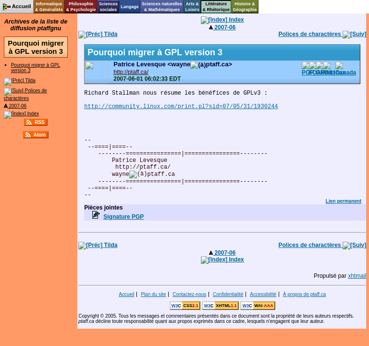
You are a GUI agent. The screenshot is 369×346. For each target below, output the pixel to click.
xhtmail (357, 275)
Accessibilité (263, 294)
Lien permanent (343, 201)
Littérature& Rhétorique (216, 6)
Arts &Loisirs (192, 6)
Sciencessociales (108, 6)
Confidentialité (228, 294)
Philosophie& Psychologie (81, 6)
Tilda (20, 80)
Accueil (126, 294)
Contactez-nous (189, 294)
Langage (129, 6)
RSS (40, 122)
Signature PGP (123, 216)
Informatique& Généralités (49, 6)
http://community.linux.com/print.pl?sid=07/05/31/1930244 (181, 106)
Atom (40, 134)
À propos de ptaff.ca (304, 294)
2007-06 (15, 106)
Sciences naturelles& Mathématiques (162, 6)
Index (21, 113)
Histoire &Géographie (245, 6)
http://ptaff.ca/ (130, 72)
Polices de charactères (323, 34)
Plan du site (153, 294)
